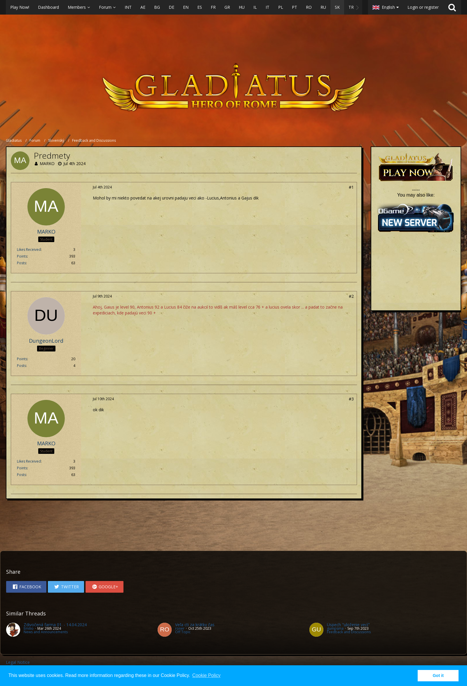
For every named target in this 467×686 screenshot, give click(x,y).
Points (22, 256)
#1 (351, 187)
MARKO (47, 163)
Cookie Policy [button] (206, 675)
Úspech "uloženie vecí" (348, 624)
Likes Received (29, 249)
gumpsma (335, 628)
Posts (21, 262)
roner (179, 628)
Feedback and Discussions (349, 631)
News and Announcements (46, 631)
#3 (351, 399)
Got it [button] (438, 675)
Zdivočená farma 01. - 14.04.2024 (55, 624)
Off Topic (183, 631)
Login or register (423, 7)
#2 (351, 296)
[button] (184, 7)
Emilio (29, 628)
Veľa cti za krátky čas (195, 624)
